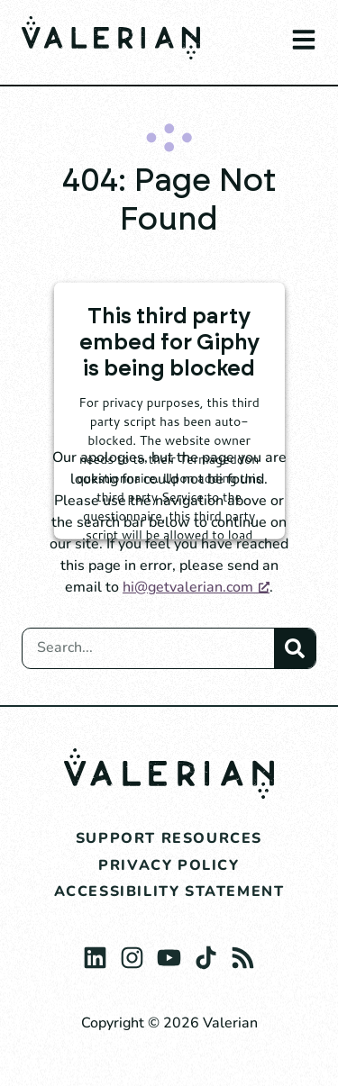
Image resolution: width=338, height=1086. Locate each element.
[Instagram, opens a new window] (132, 953)
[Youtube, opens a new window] (169, 953)
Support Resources (169, 838)
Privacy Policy (168, 865)
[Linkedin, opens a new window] (95, 953)
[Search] (294, 648)
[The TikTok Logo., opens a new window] (206, 953)
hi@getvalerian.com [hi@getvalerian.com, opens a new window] (196, 587)
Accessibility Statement (169, 891)
